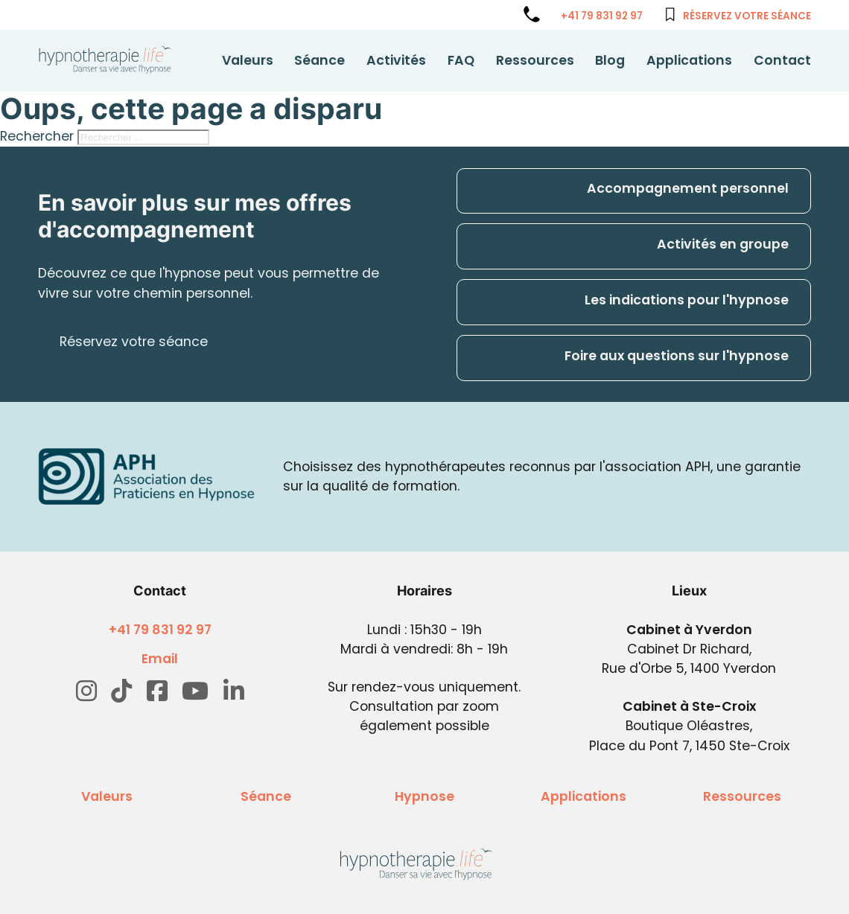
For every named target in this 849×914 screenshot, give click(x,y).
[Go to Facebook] (157, 692)
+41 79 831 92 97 (602, 16)
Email (160, 659)
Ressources (535, 60)
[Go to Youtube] (195, 692)
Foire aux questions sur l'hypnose (677, 356)
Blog (610, 60)
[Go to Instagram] (86, 692)
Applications (689, 60)
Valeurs (247, 60)
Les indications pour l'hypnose (687, 300)
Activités (396, 60)
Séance (319, 60)
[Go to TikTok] (121, 692)
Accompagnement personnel (688, 188)
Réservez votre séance (747, 16)
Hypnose (424, 796)
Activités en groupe (723, 244)
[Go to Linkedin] (233, 692)
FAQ (461, 60)
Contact (782, 60)
